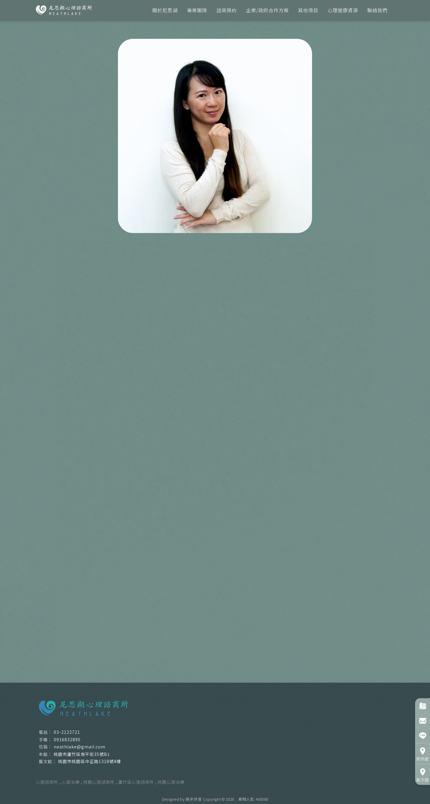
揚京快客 (193, 799)
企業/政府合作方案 (267, 10)
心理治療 (71, 782)
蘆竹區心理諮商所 (136, 782)
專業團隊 (197, 10)
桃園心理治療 (171, 782)
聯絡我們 (377, 10)
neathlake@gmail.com (79, 747)
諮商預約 (226, 10)
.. (236, 799)
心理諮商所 (47, 782)
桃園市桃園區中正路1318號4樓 (89, 761)
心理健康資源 (343, 10)
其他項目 (308, 10)
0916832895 (67, 739)
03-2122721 (67, 732)
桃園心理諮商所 (99, 782)
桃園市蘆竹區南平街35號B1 (82, 754)
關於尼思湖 (165, 10)
